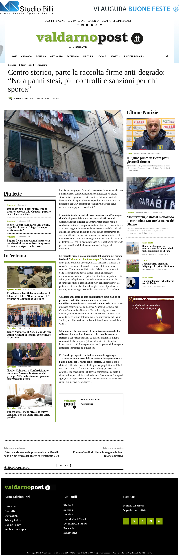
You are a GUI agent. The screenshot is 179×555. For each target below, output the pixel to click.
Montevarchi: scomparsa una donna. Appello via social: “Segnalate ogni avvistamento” (28, 227)
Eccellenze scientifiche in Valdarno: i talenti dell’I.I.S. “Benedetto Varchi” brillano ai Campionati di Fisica (28, 296)
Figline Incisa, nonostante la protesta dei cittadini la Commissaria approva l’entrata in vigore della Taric (28, 243)
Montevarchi (41, 65)
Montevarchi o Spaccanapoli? (86, 259)
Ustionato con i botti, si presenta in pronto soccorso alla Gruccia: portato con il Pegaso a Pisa (29, 211)
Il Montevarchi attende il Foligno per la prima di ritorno (158, 264)
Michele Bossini (140, 154)
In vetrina (11, 328)
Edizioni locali (25, 65)
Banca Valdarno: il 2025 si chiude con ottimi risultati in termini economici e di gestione (29, 334)
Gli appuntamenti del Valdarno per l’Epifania (158, 282)
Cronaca (12, 65)
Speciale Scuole (14, 290)
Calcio (129, 154)
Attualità (11, 237)
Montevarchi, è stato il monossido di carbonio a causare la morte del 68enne (150, 220)
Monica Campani (142, 213)
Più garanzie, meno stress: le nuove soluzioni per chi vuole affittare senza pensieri (28, 414)
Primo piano (147, 243)
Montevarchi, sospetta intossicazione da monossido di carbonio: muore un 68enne (157, 248)
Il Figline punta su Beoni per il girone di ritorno (148, 160)
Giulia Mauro (147, 287)
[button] (167, 56)
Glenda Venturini (25, 98)
